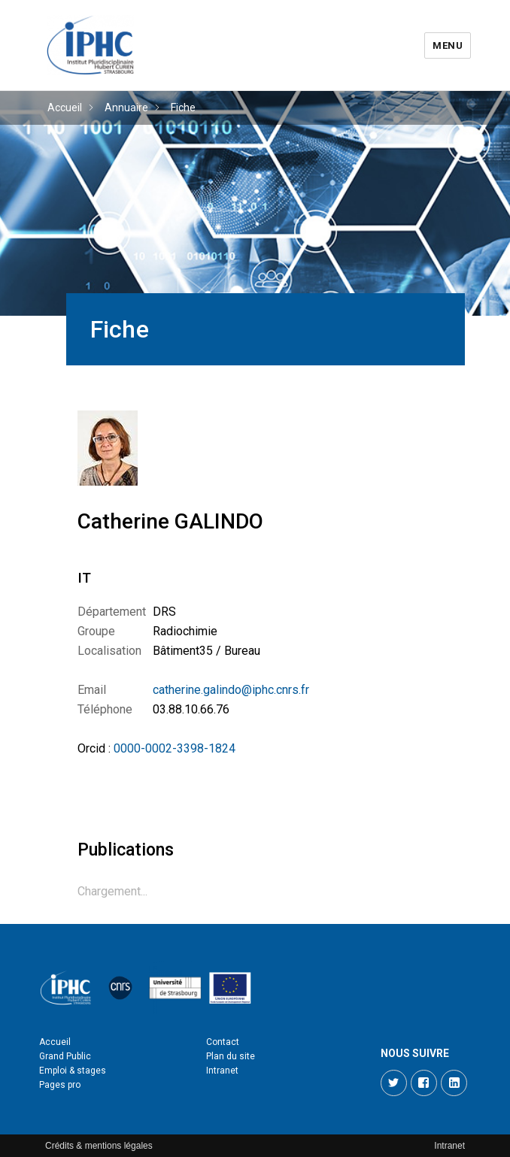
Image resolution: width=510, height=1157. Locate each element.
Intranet (222, 1070)
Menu (448, 45)
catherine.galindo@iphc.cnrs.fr (231, 690)
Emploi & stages (72, 1070)
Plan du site (230, 1056)
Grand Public (65, 1056)
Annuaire (126, 107)
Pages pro (59, 1085)
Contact (222, 1042)
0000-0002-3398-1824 (174, 748)
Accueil (64, 107)
